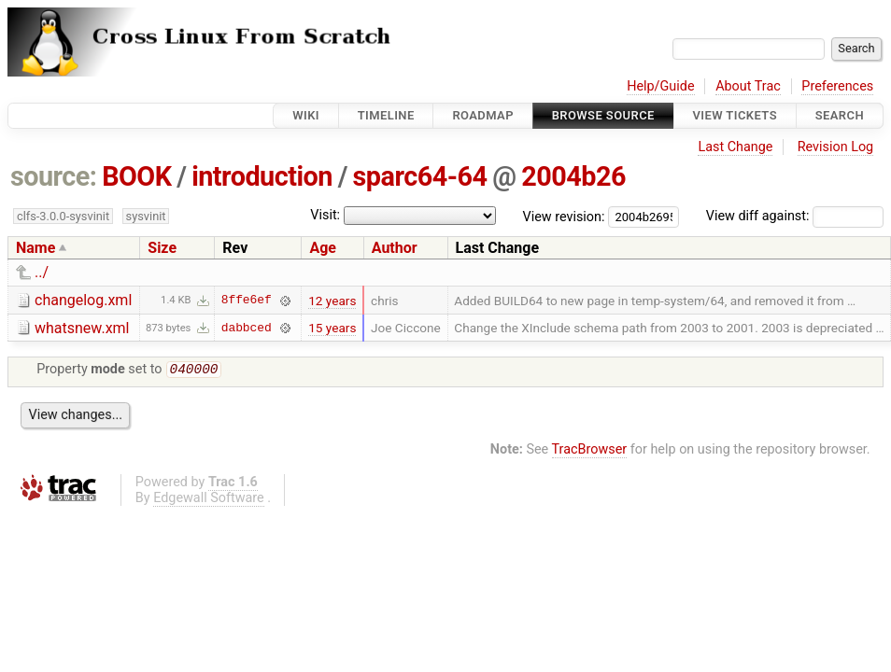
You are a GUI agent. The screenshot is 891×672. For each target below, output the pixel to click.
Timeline (386, 115)
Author (394, 248)
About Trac (748, 86)
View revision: (564, 216)
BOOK (136, 176)
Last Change (735, 147)
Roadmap (483, 115)
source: (53, 176)
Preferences (837, 86)
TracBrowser (590, 451)
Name (35, 248)
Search (839, 115)
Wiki (305, 115)
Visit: (325, 215)
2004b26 (573, 176)
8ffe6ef (246, 300)
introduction (261, 176)
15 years (332, 327)
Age (322, 248)
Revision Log (836, 147)
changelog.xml (83, 300)
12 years (332, 300)
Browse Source (603, 115)
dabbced (246, 327)
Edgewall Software (208, 500)
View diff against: (795, 216)
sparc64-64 (420, 176)
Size (162, 248)
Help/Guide (660, 86)
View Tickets (735, 115)
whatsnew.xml (82, 328)
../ (42, 272)
